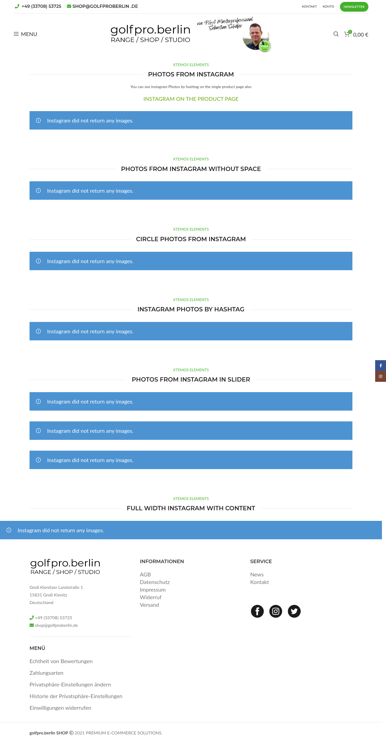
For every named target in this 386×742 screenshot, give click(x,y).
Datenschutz (155, 582)
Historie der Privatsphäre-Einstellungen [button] (76, 696)
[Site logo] (150, 33)
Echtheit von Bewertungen (61, 661)
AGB (145, 574)
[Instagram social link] (380, 376)
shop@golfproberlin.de (56, 625)
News (257, 574)
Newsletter (354, 7)
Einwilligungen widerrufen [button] (60, 707)
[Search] (336, 33)
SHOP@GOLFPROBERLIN (105, 6)
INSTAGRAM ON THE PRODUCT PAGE (190, 98)
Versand (149, 604)
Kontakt (259, 582)
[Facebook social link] (380, 365)
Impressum (153, 589)
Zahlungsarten (46, 672)
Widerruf (150, 597)
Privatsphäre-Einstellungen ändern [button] (70, 684)
